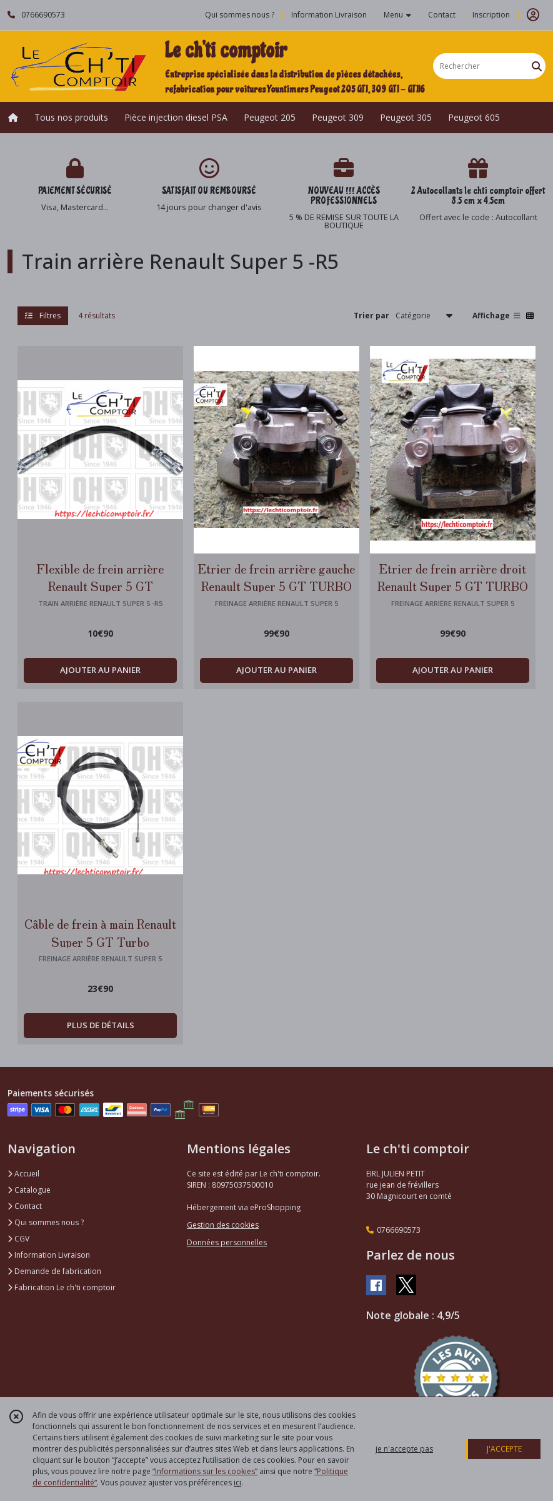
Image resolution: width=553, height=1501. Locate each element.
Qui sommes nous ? (45, 1222)
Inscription (491, 14)
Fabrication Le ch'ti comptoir (61, 1287)
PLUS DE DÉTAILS (100, 1025)
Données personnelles (227, 1242)
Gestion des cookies (223, 1225)
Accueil (23, 1173)
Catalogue (29, 1190)
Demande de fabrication (54, 1271)
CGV (18, 1238)
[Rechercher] (537, 66)
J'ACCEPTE (504, 1448)
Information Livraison (48, 1255)
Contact (442, 14)
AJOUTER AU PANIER (100, 669)
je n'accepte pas (404, 1448)
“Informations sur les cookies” (204, 1471)
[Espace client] (533, 15)
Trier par (371, 315)
